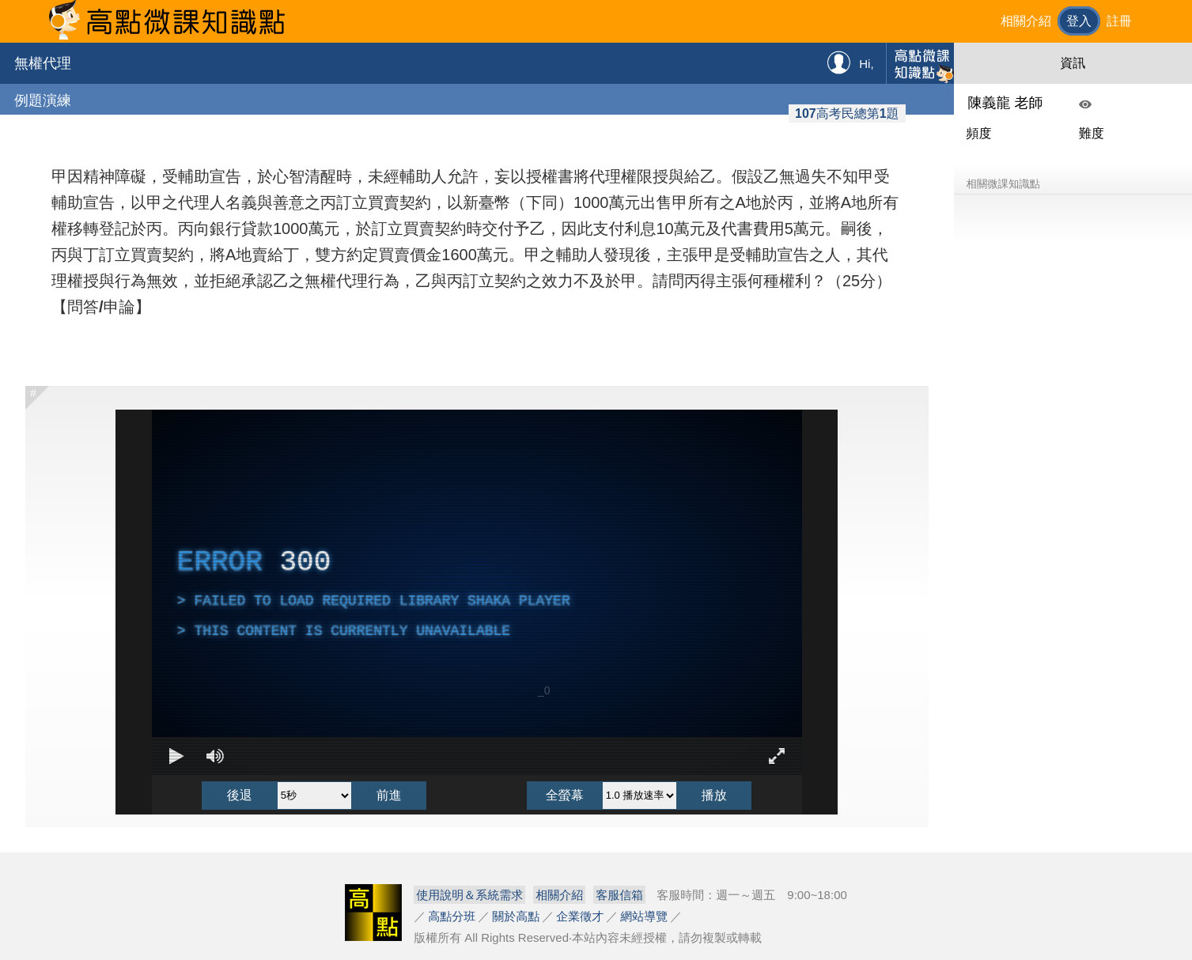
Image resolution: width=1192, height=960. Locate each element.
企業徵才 (580, 916)
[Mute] (215, 756)
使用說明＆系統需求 (469, 894)
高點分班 (451, 916)
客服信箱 (619, 894)
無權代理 (42, 63)
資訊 (1072, 63)
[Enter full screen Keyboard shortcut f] (777, 756)
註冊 (1119, 21)
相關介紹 (1026, 21)
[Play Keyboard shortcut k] (177, 756)
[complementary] (477, 592)
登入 (1079, 21)
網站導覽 (644, 916)
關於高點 (515, 916)
